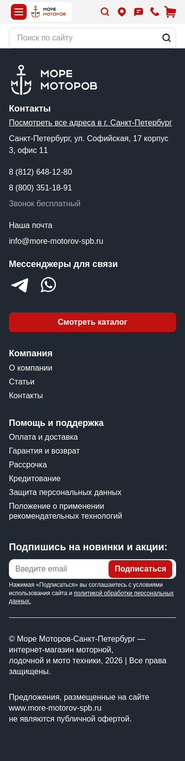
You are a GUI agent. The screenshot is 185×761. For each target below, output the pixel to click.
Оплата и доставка (43, 437)
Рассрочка (28, 464)
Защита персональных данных (65, 492)
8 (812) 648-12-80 (40, 172)
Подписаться (140, 569)
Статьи (22, 382)
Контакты (26, 395)
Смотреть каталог (92, 322)
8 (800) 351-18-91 (40, 188)
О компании (30, 368)
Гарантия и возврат (44, 451)
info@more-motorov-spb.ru (56, 241)
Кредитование (35, 478)
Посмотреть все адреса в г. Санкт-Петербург (90, 122)
